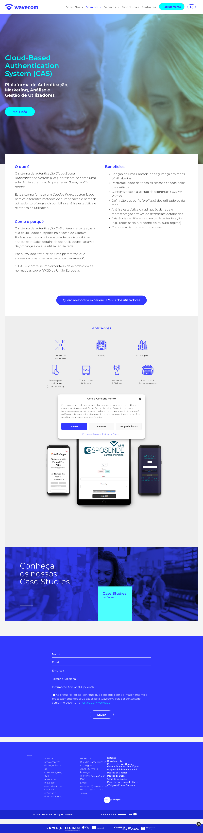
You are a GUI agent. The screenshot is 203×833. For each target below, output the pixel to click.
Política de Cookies (91, 434)
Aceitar (74, 426)
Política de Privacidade (95, 702)
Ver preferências (129, 426)
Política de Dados (110, 434)
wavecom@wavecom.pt (93, 786)
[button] (140, 398)
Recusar (101, 426)
